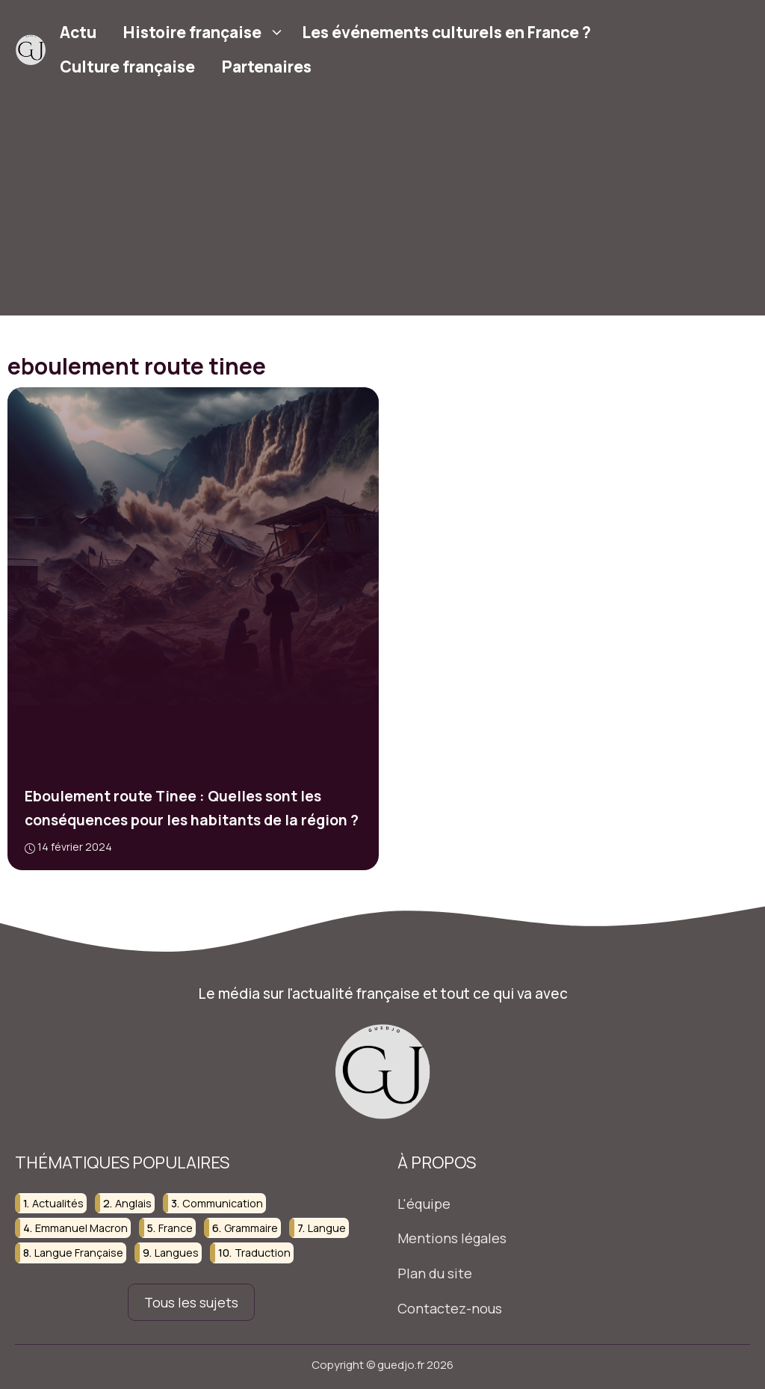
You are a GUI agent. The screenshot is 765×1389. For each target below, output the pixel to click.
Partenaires (267, 66)
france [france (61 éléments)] (175, 1228)
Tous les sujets (191, 1302)
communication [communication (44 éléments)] (222, 1203)
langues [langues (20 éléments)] (177, 1253)
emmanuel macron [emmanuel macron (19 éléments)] (81, 1228)
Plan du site (434, 1273)
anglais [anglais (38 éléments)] (133, 1203)
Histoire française (205, 32)
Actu (78, 32)
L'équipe (423, 1204)
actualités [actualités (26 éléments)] (58, 1203)
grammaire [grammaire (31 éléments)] (251, 1228)
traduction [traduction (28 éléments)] (263, 1253)
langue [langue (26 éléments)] (327, 1228)
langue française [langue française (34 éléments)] (78, 1253)
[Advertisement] (382, 210)
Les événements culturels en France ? (446, 32)
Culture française (127, 66)
